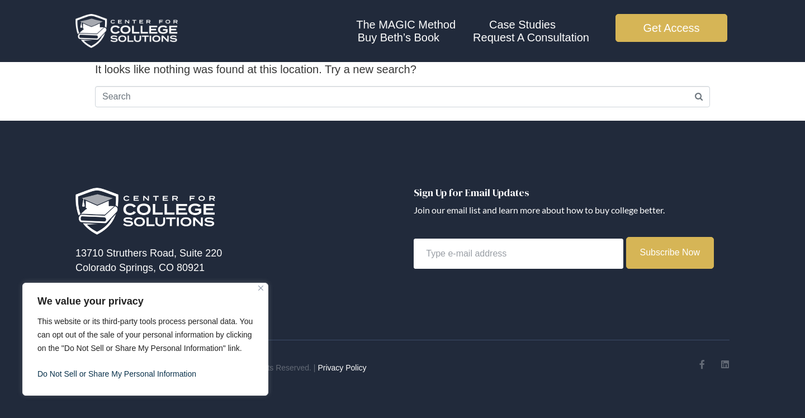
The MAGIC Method (406, 24)
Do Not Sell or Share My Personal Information (116, 373)
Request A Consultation (531, 37)
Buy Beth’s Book (398, 37)
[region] (145, 339)
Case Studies (522, 24)
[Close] (260, 288)
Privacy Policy (342, 367)
